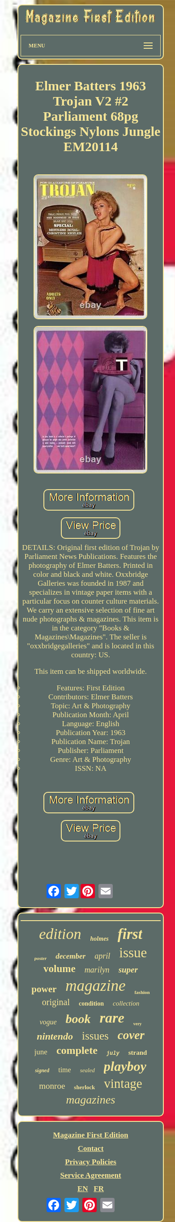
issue (133, 952)
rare (112, 1018)
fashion (141, 992)
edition (60, 934)
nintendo (55, 1036)
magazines (90, 1099)
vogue (47, 1022)
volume (59, 968)
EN (82, 1188)
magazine (95, 985)
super (128, 969)
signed (42, 1070)
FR (99, 1188)
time (64, 1070)
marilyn (97, 969)
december (70, 956)
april (102, 955)
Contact (91, 1148)
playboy (125, 1066)
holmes (99, 938)
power (43, 989)
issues (95, 1036)
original (56, 1002)
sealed (87, 1070)
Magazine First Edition (90, 1135)
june (40, 1052)
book (78, 1019)
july (113, 1053)
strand (137, 1052)
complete (77, 1050)
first (130, 934)
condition (91, 1003)
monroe (52, 1086)
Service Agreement (90, 1175)
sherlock (84, 1087)
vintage (123, 1083)
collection (126, 1003)
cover (131, 1035)
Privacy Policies (90, 1162)
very (137, 1023)
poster (40, 958)
